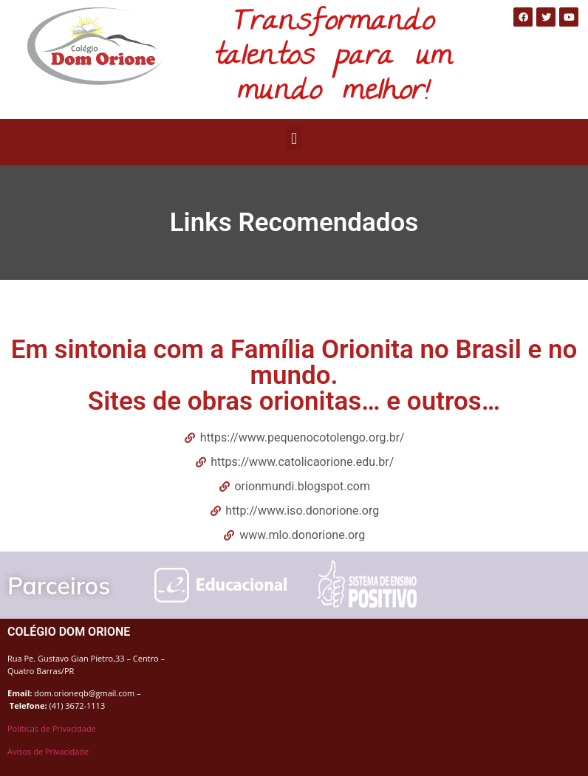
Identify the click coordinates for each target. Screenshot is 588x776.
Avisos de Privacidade (48, 751)
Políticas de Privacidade (51, 728)
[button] (294, 138)
